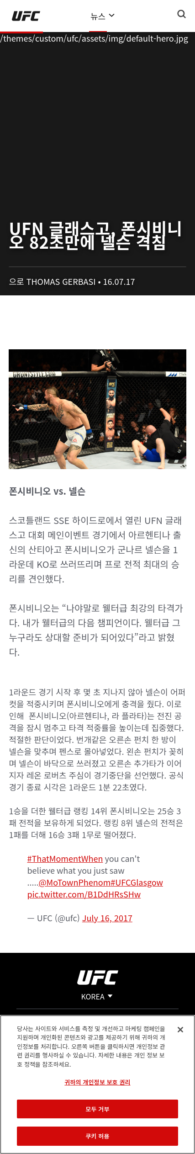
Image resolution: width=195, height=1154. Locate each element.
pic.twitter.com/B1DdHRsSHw (84, 894)
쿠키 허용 (97, 1136)
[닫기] (180, 1030)
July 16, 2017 (107, 918)
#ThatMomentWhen (65, 858)
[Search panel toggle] (182, 14)
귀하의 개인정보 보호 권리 (97, 1082)
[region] (97, 1084)
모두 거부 (97, 1109)
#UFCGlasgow (137, 882)
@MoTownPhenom (75, 882)
